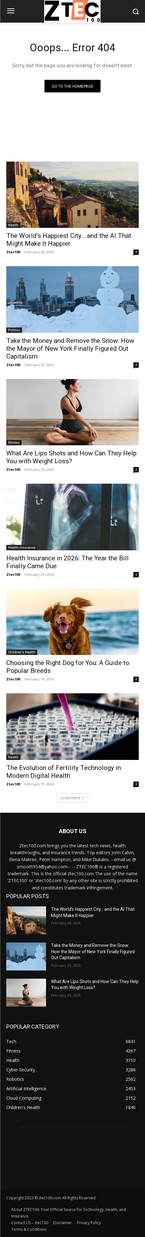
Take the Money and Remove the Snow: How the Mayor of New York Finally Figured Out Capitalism (70, 348)
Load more (72, 797)
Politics (14, 330)
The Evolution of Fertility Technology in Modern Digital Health (63, 771)
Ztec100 (13, 252)
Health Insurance (21, 547)
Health (13, 225)
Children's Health (21, 652)
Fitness (14, 442)
